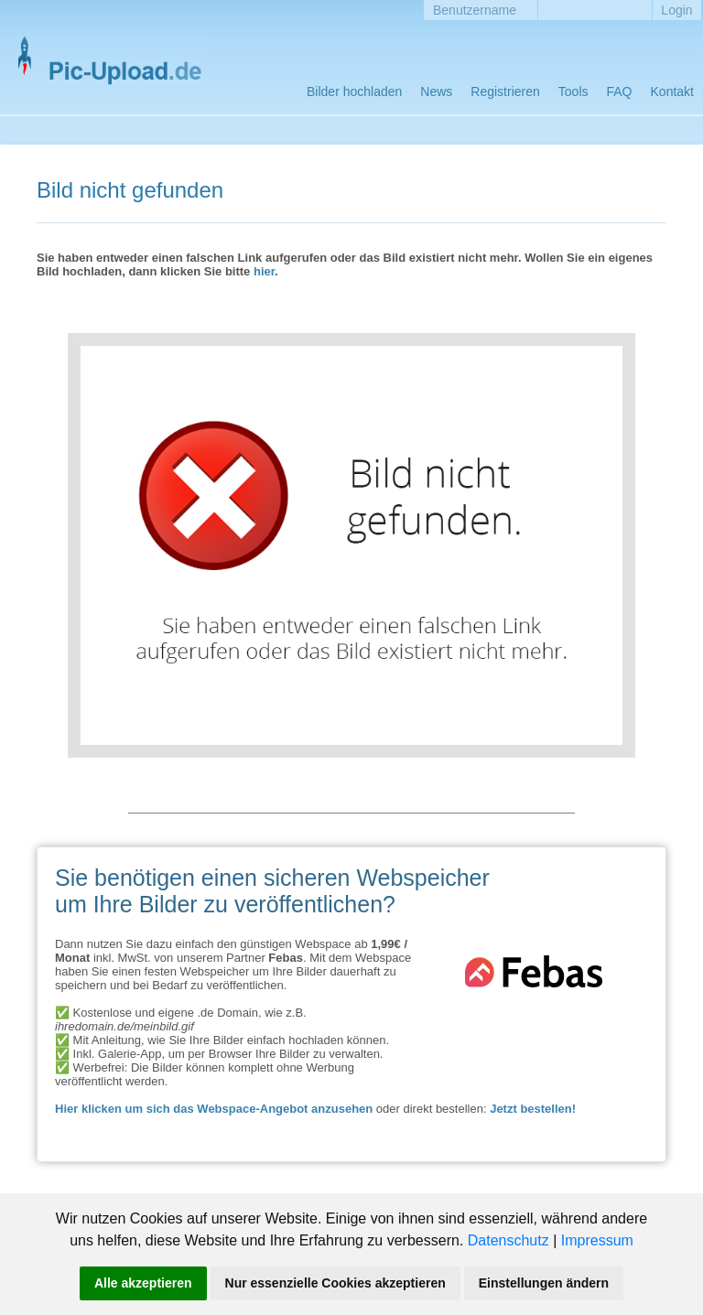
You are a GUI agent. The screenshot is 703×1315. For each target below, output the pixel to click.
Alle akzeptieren (143, 1283)
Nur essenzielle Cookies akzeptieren (335, 1283)
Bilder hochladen (354, 91)
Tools (573, 91)
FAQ (620, 91)
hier (264, 271)
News (436, 91)
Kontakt (672, 91)
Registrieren (504, 91)
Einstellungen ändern (544, 1283)
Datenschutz (508, 1240)
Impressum (597, 1240)
